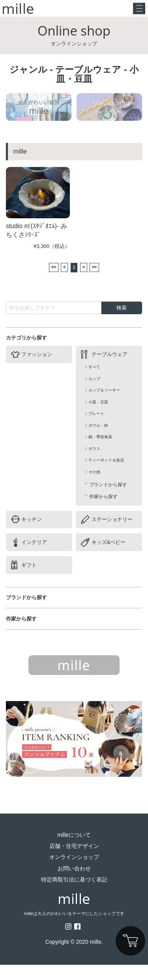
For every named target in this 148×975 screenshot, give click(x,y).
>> (100, 276)
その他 (94, 482)
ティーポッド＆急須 (106, 470)
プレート (96, 424)
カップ (94, 389)
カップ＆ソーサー (104, 400)
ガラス (94, 459)
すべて (94, 377)
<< (48, 276)
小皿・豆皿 (98, 412)
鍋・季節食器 (100, 447)
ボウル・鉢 (98, 435)
